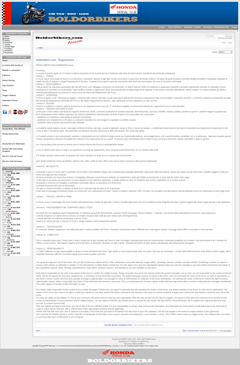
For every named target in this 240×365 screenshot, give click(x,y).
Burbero (9, 217)
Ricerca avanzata (225, 38)
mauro (8, 206)
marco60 (10, 251)
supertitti (9, 171)
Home (163, 27)
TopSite (198, 27)
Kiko (7, 194)
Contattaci (9, 49)
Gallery (178, 27)
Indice (40, 48)
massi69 (10, 245)
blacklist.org (144, 341)
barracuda (9, 177)
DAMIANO (9, 183)
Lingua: (215, 52)
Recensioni (207, 27)
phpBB (123, 339)
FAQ (224, 43)
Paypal (234, 27)
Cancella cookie (193, 331)
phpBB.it (141, 344)
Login (229, 43)
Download (188, 27)
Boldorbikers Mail (222, 27)
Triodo (9, 223)
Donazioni (8, 51)
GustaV (8, 200)
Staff (184, 331)
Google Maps (10, 47)
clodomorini (10, 188)
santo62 (10, 228)
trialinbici (10, 234)
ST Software (132, 341)
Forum (170, 27)
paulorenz (10, 240)
